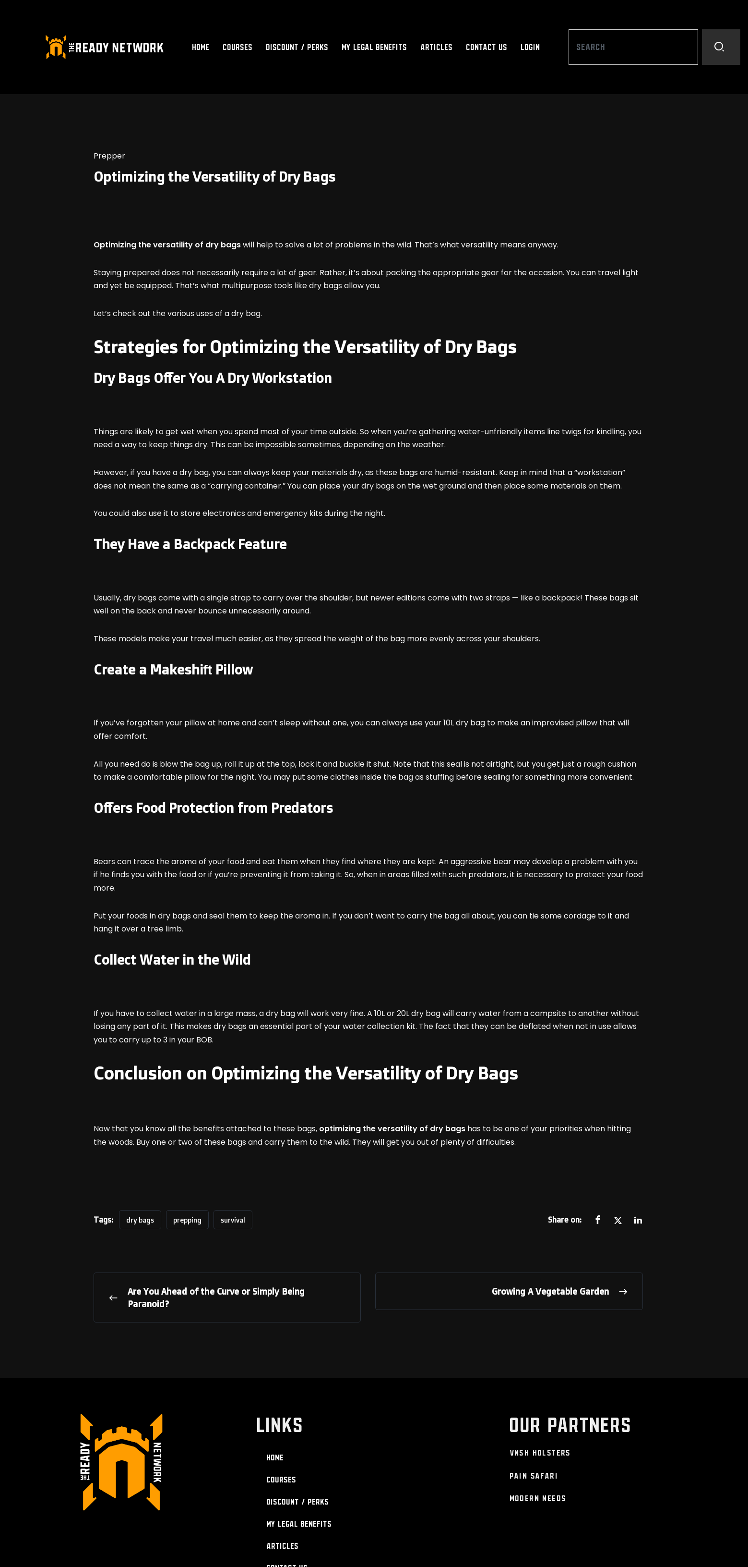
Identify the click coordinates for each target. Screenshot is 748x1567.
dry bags (140, 1220)
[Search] (721, 47)
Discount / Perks (297, 47)
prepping (187, 1220)
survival (233, 1220)
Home (201, 47)
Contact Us (487, 47)
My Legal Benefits (374, 47)
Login (530, 47)
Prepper (109, 155)
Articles (437, 47)
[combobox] (633, 47)
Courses (238, 47)
